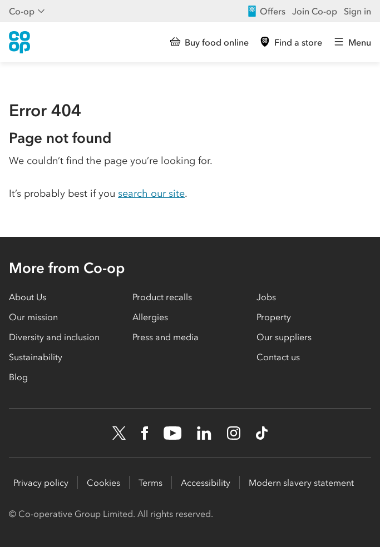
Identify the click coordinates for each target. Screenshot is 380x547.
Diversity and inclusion (54, 336)
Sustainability (35, 356)
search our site (151, 193)
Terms (150, 482)
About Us (27, 296)
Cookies (103, 482)
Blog (18, 376)
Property (273, 316)
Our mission (33, 316)
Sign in (357, 11)
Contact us (278, 356)
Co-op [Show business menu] (27, 11)
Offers (265, 11)
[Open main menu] (352, 42)
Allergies (150, 316)
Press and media (165, 336)
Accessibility (205, 482)
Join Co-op (314, 11)
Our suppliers (284, 336)
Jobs (266, 296)
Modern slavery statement (301, 482)
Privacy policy (40, 482)
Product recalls (162, 296)
